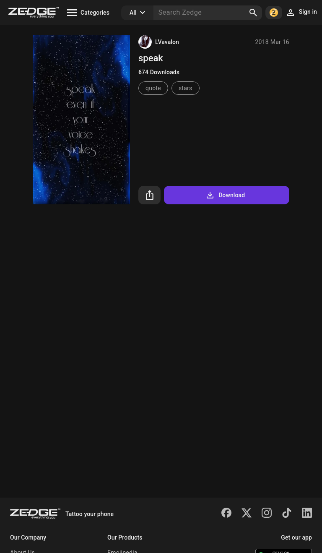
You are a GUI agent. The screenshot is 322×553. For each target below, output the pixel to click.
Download (225, 195)
